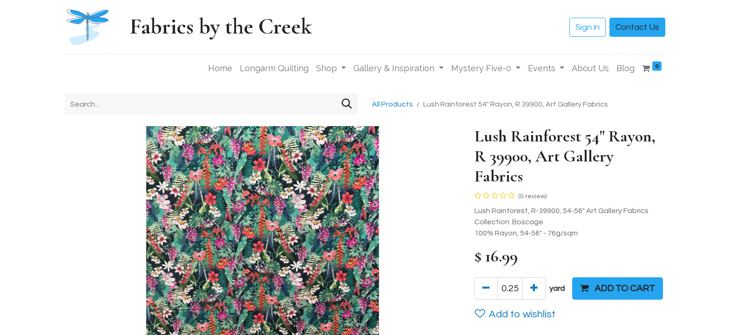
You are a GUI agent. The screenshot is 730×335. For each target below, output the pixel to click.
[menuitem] (220, 68)
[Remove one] (486, 288)
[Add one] (534, 288)
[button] (617, 288)
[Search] (347, 104)
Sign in (587, 27)
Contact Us (637, 27)
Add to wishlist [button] (515, 314)
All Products (392, 104)
